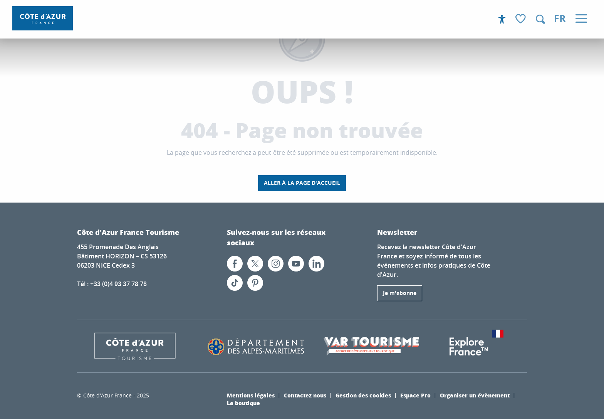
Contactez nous (305, 395)
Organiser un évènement (475, 395)
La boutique (243, 403)
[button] (540, 19)
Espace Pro (415, 395)
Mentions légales (251, 395)
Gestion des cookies (363, 395)
